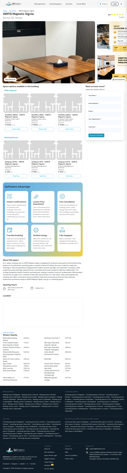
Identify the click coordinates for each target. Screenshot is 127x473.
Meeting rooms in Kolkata (15, 404)
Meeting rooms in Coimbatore (23, 402)
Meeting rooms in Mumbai (47, 395)
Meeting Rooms (39, 4)
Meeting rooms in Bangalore (11, 395)
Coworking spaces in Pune (103, 399)
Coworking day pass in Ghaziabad (13, 429)
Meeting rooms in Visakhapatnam (29, 406)
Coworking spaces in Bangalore (75, 395)
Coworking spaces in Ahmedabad (85, 402)
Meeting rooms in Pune (24, 399)
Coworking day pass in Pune (47, 426)
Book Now (16, 176)
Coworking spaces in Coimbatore (107, 402)
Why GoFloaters (49, 452)
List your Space (49, 469)
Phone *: (91, 111)
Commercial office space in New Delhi (93, 424)
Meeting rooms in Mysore (50, 404)
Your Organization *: (95, 119)
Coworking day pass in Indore (26, 431)
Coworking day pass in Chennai (35, 422)
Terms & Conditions (71, 455)
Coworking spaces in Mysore (94, 406)
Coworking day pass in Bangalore (13, 422)
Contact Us (68, 449)
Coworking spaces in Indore (73, 404)
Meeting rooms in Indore (41, 402)
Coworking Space (55, 4)
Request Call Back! (96, 135)
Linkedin (22, 464)
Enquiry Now (16, 129)
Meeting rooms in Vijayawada (12, 409)
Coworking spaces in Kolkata (111, 404)
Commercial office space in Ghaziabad (99, 429)
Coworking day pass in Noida (41, 424)
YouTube (33, 464)
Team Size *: (92, 127)
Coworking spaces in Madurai (74, 406)
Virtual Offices (48, 462)
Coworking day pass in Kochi (46, 431)
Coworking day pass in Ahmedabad (37, 429)
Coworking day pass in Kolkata (12, 433)
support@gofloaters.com (97, 449)
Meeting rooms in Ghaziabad (42, 399)
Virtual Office (81, 4)
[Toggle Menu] (121, 4)
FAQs (66, 452)
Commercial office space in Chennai (101, 422)
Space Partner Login (50, 455)
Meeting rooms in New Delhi (11, 397)
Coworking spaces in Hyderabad (83, 399)
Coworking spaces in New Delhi (81, 397)
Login (115, 4)
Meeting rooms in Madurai (33, 404)
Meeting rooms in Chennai (30, 395)
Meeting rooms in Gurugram (47, 397)
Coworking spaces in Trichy (113, 406)
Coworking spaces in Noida (101, 397)
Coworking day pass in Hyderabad (26, 426)
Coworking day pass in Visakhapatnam (41, 436)
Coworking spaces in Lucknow (98, 409)
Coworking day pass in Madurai (33, 433)
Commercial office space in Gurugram (82, 426)
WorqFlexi (49, 465)
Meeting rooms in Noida (29, 397)
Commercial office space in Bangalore (77, 422)
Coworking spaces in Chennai (95, 395)
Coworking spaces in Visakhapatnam (76, 409)
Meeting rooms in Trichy (10, 406)
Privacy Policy (69, 459)
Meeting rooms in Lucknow (50, 406)
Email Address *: (94, 103)
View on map (8, 333)
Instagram (14, 464)
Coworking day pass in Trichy (18, 436)
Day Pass (69, 4)
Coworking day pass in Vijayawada (28, 438)
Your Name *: (93, 95)
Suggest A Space (49, 459)
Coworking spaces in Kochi (92, 404)
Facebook (6, 464)
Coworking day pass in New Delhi (19, 424)
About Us (47, 449)
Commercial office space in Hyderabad (107, 426)
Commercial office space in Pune (75, 429)
